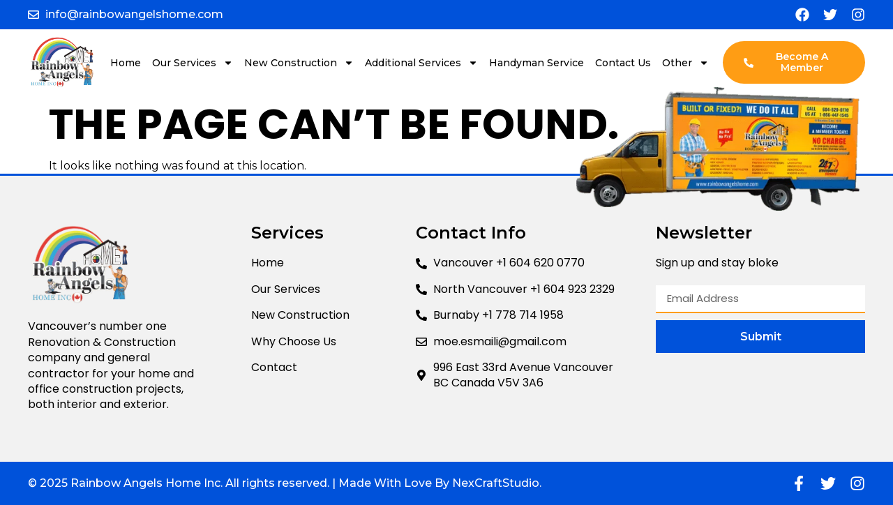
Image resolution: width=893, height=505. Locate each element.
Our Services (192, 63)
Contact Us (623, 62)
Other (685, 63)
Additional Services (421, 63)
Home (125, 62)
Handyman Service (536, 62)
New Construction (299, 63)
